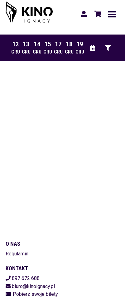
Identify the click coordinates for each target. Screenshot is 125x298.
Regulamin (17, 254)
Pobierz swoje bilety (35, 294)
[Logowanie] (83, 14)
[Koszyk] (96, 14)
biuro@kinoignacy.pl (33, 286)
